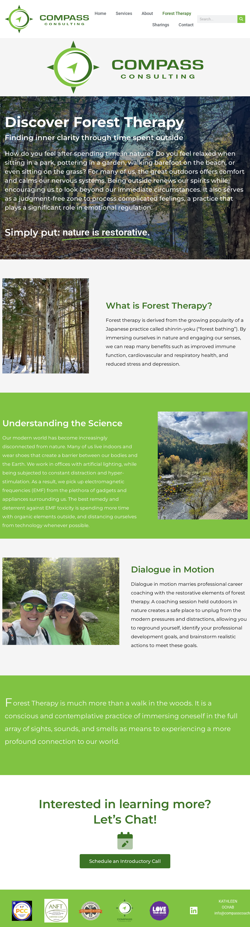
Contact (186, 24)
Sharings (160, 24)
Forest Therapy (176, 13)
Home (100, 13)
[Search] (241, 19)
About (147, 13)
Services (124, 13)
